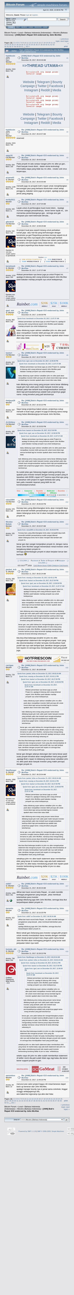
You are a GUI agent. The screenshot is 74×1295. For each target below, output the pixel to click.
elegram (51, 560)
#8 (67, 313)
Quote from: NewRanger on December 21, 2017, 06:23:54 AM (38, 957)
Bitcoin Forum (10, 33)
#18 (67, 911)
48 (15, 46)
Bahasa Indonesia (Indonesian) (38, 33)
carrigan (9, 665)
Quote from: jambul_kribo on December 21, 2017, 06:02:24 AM (39, 673)
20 (49, 43)
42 (51, 45)
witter (43, 560)
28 (17, 45)
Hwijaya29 (10, 400)
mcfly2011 (10, 200)
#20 (67, 1078)
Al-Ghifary (10, 422)
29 (20, 45)
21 (52, 43)
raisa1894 (10, 500)
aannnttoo (10, 1075)
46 (10, 46)
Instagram (31, 90)
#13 (67, 524)
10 (25, 43)
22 (54, 43)
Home (11, 27)
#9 (67, 355)
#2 (67, 132)
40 (46, 45)
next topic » (67, 1108)
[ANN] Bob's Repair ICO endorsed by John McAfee (38, 35)
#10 (67, 403)
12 (30, 43)
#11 (67, 424)
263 (27, 46)
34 (32, 45)
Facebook (56, 86)
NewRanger (11, 770)
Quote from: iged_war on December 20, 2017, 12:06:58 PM (37, 361)
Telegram (43, 82)
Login (31, 27)
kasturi (9, 353)
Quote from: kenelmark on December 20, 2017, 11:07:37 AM (38, 318)
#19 (67, 951)
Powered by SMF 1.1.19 (27, 1131)
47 (13, 46)
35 (34, 45)
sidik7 (8, 884)
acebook (35, 560)
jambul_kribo (12, 569)
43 (53, 45)
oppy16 (9, 155)
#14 (67, 572)
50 (20, 46)
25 (10, 45)
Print (66, 46)
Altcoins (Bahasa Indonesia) (29, 1109)
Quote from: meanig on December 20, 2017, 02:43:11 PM (37, 577)
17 (42, 43)
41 (49, 45)
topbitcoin (10, 56)
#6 (67, 224)
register (35, 15)
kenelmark (10, 266)
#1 (67, 58)
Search (24, 27)
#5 (67, 202)
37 (39, 45)
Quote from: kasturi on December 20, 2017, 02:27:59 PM (37, 430)
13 (32, 43)
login (28, 15)
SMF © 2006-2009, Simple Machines (50, 1131)
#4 (67, 180)
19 (47, 43)
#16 (67, 772)
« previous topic (65, 1106)
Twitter (42, 86)
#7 (67, 268)
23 (5, 45)
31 (25, 45)
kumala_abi (11, 949)
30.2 (14, 22)
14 (35, 43)
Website (28, 82)
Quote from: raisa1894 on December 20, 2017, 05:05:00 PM (37, 530)
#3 (67, 158)
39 (44, 45)
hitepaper (61, 560)
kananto (9, 908)
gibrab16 (10, 222)
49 (17, 46)
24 (8, 45)
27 (15, 45)
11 (28, 43)
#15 (67, 668)
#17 (67, 886)
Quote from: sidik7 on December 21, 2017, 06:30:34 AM (36, 916)
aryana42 (10, 177)
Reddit (45, 90)
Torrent (9, 24)
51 (22, 46)
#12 (67, 502)
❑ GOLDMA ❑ (22, 560)
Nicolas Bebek (9, 523)
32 (27, 45)
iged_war (10, 310)
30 (22, 45)
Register (38, 27)
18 (44, 43)
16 (40, 43)
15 (37, 43)
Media (57, 90)
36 (37, 45)
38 (41, 45)
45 (8, 46)
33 (29, 45)
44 (5, 46)
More (45, 27)
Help (18, 27)
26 (13, 45)
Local (20, 33)
